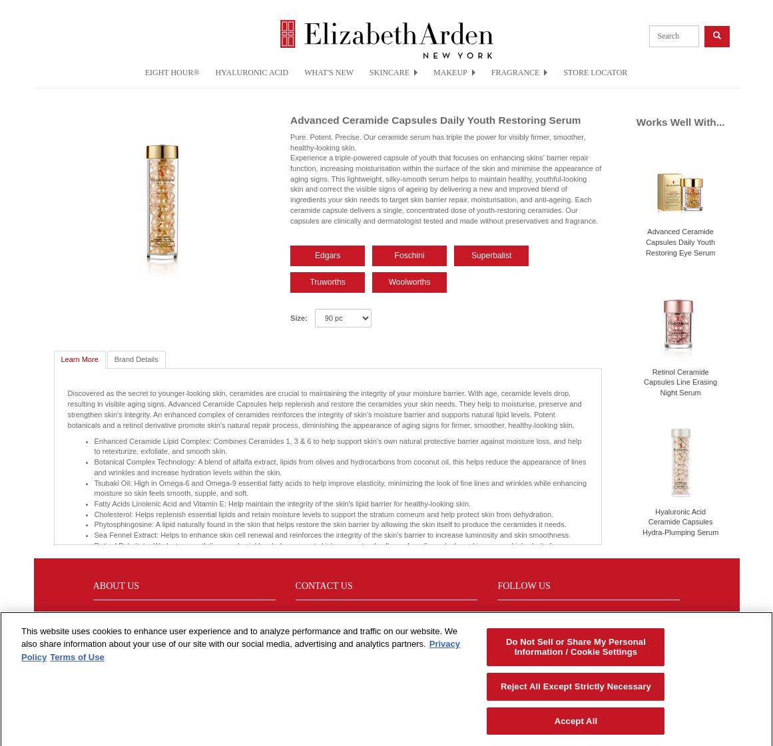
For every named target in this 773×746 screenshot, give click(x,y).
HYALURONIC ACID (252, 72)
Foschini (410, 255)
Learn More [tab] (80, 359)
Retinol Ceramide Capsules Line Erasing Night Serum (680, 382)
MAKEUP (454, 72)
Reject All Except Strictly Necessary (576, 691)
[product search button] (717, 36)
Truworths (327, 282)
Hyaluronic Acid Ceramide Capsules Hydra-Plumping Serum (680, 522)
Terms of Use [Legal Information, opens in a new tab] (77, 662)
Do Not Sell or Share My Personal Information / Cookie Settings (576, 652)
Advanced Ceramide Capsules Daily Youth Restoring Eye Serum (681, 242)
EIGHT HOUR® (172, 72)
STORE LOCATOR (595, 72)
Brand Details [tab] (136, 359)
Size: (299, 318)
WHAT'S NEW (329, 72)
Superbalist (491, 255)
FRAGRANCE (519, 72)
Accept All (576, 726)
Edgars (327, 255)
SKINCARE (393, 72)
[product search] (674, 36)
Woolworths (410, 282)
